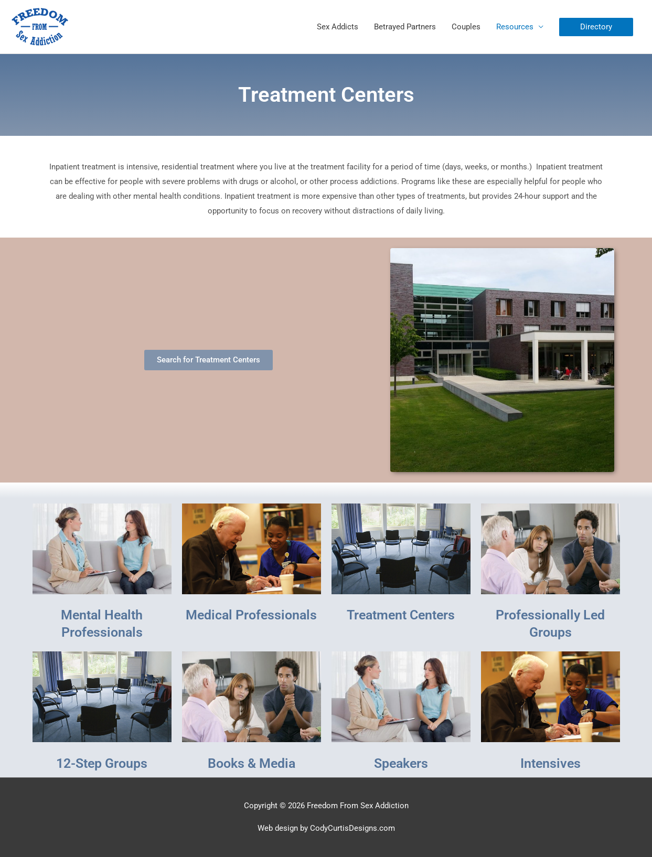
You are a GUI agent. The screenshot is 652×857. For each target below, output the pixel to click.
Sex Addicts (337, 26)
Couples (466, 26)
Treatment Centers (401, 615)
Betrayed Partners (405, 26)
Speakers (401, 763)
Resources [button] (514, 26)
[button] (596, 27)
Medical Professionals (251, 615)
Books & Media (251, 763)
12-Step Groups (101, 763)
